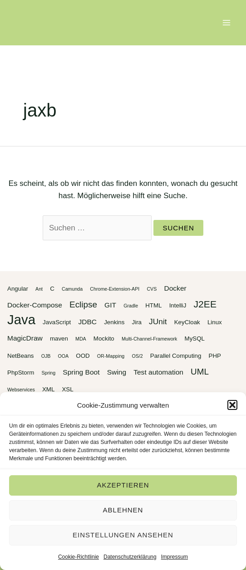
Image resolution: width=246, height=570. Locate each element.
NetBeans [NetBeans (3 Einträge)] (20, 355)
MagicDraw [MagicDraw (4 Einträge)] (25, 338)
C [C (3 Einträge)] (52, 288)
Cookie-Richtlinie (78, 557)
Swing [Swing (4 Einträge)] (116, 372)
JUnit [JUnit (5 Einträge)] (158, 321)
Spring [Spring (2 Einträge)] (48, 372)
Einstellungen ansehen (123, 535)
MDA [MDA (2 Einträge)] (80, 338)
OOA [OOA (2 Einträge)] (63, 356)
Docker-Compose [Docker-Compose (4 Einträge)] (34, 305)
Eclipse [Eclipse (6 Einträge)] (83, 304)
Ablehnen (123, 510)
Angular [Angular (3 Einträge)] (17, 288)
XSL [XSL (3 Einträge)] (67, 389)
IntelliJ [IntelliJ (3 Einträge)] (178, 305)
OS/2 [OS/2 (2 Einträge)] (137, 356)
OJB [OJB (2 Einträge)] (46, 356)
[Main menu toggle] (226, 22)
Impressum (174, 557)
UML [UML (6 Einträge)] (200, 371)
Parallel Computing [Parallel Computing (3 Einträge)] (176, 355)
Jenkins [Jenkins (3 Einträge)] (114, 322)
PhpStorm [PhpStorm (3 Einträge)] (20, 372)
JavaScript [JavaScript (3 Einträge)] (57, 322)
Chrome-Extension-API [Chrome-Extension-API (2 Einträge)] (114, 289)
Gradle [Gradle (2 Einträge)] (130, 305)
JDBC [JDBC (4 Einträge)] (87, 322)
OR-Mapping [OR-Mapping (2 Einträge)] (110, 356)
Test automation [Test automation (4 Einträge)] (158, 372)
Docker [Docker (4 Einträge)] (175, 288)
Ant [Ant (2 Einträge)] (39, 289)
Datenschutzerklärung (130, 557)
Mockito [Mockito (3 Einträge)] (103, 338)
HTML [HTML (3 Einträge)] (153, 305)
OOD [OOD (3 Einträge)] (82, 355)
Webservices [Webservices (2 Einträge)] (21, 389)
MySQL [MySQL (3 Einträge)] (195, 338)
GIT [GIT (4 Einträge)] (110, 305)
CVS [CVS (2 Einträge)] (152, 289)
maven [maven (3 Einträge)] (59, 338)
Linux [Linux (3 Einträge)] (214, 322)
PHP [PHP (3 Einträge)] (215, 355)
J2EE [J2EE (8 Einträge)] (205, 304)
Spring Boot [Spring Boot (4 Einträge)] (81, 372)
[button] (232, 404)
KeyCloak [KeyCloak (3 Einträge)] (187, 322)
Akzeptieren (123, 485)
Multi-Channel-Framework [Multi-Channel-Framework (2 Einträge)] (149, 338)
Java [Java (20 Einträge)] (21, 319)
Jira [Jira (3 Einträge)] (137, 322)
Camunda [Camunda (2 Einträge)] (72, 289)
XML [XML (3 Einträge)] (48, 389)
